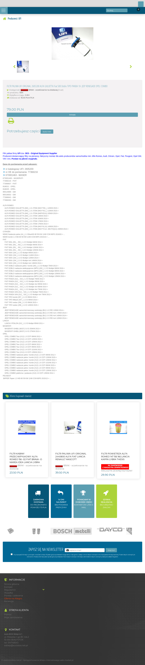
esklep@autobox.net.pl (16, 645)
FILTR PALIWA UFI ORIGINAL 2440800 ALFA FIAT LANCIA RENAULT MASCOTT (70, 456)
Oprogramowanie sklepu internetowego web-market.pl (48, 660)
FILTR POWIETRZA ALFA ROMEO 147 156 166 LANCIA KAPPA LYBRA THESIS (115, 456)
